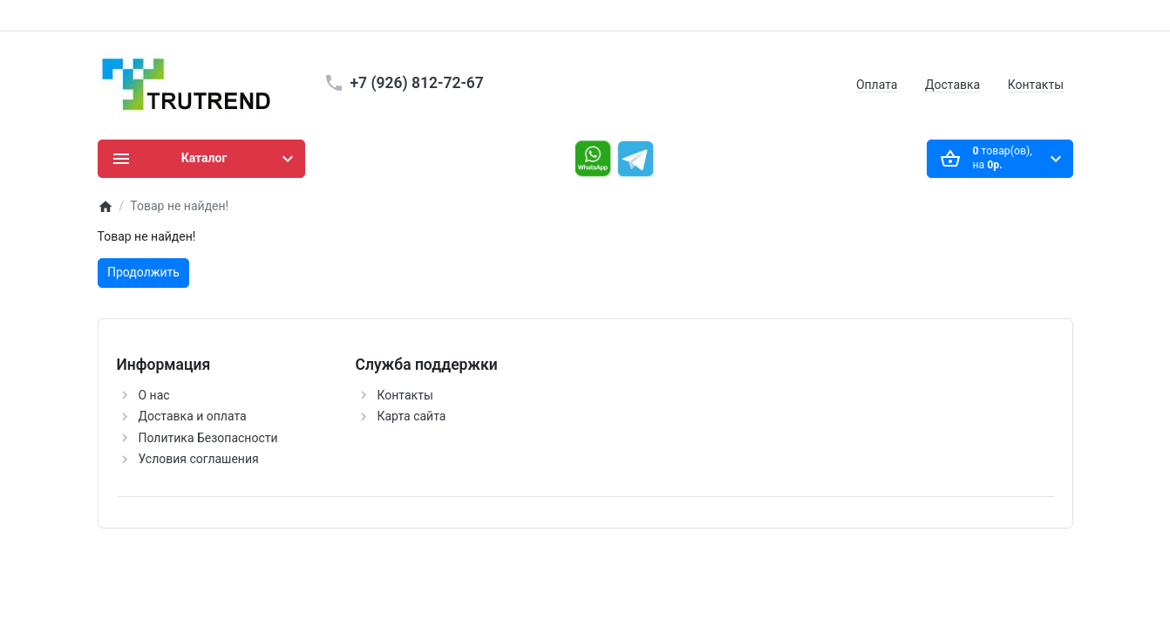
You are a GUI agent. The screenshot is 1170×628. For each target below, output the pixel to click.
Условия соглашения (199, 459)
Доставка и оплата (193, 416)
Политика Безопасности (208, 438)
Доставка (952, 85)
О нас (154, 395)
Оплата (877, 85)
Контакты (1036, 85)
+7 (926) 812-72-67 (417, 83)
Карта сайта (412, 416)
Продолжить (143, 272)
